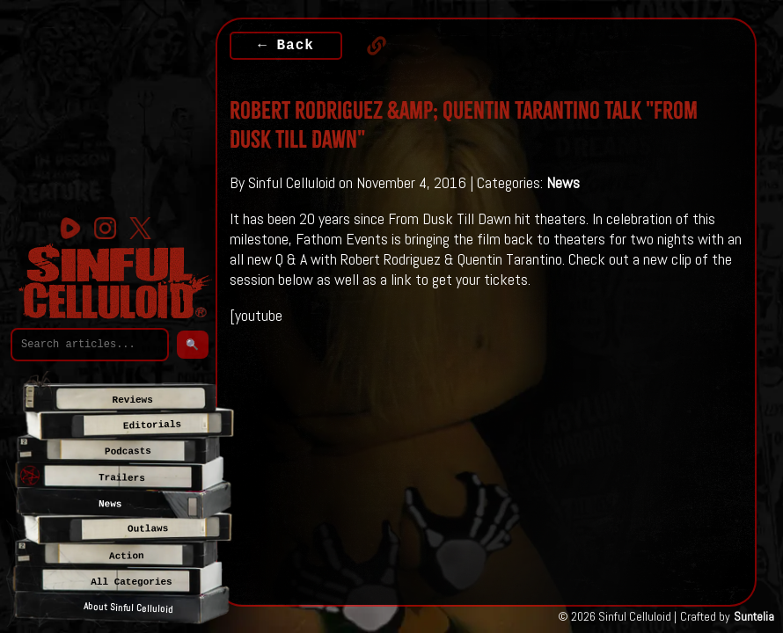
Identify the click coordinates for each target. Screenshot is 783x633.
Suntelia (754, 616)
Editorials (152, 425)
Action (126, 556)
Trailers (122, 478)
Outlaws (148, 529)
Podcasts (128, 451)
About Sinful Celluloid (128, 608)
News (563, 182)
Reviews (133, 400)
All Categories (131, 582)
